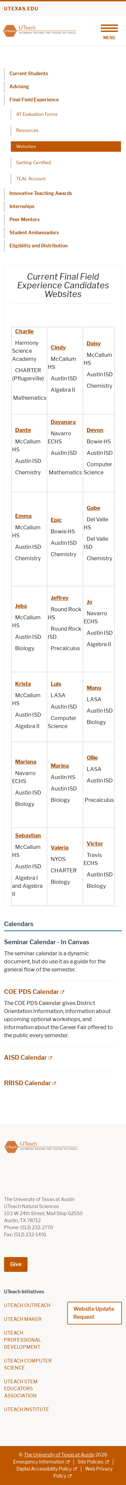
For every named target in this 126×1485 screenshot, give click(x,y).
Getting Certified (33, 162)
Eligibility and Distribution (38, 246)
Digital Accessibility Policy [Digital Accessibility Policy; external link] (44, 1469)
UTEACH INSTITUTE (26, 1409)
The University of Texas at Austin (59, 1455)
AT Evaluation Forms (37, 114)
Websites (26, 146)
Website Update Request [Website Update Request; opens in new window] (93, 1313)
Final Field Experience (34, 100)
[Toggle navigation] (109, 31)
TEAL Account (31, 178)
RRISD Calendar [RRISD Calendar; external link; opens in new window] (27, 1083)
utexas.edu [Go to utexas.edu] (21, 9)
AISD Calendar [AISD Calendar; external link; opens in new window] (25, 1057)
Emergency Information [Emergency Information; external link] (38, 1462)
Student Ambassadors (34, 233)
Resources (27, 130)
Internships (21, 206)
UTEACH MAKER (23, 1319)
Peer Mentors (24, 220)
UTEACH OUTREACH (27, 1305)
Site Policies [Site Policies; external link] (90, 1462)
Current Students (28, 74)
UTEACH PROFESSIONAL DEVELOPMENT (22, 1340)
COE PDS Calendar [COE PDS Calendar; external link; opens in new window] (31, 992)
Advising (19, 87)
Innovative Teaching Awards (40, 193)
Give (16, 1264)
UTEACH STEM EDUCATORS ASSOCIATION (21, 1389)
